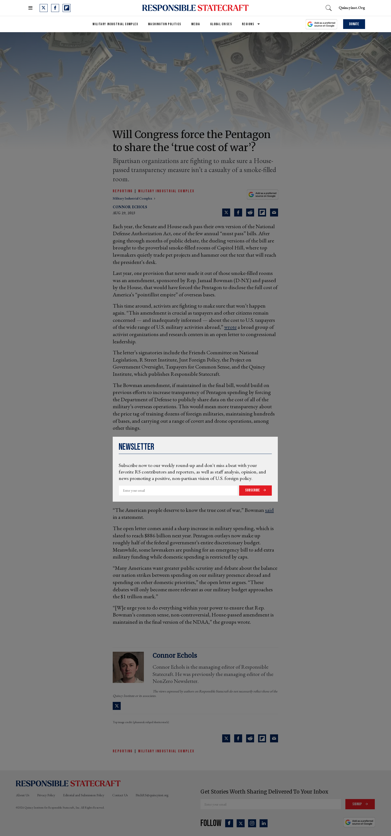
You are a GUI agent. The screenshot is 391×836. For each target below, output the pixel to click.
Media (195, 24)
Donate (354, 24)
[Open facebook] (55, 8)
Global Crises (221, 24)
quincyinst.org (352, 7)
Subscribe (253, 490)
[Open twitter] (44, 8)
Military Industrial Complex (115, 24)
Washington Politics (164, 24)
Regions (248, 24)
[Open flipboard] (67, 8)
